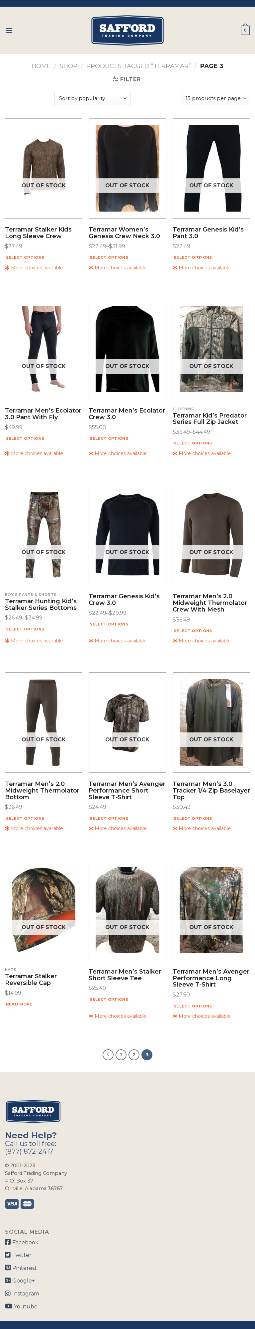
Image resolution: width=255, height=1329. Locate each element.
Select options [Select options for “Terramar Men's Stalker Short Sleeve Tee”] (109, 999)
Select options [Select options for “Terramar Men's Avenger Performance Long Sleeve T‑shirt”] (193, 1006)
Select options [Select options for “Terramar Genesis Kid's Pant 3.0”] (193, 257)
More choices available (34, 268)
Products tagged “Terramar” (138, 66)
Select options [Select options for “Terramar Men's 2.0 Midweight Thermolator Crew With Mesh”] (193, 630)
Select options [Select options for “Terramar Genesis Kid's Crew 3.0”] (109, 624)
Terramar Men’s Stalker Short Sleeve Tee (125, 975)
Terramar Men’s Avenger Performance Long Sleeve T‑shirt (211, 978)
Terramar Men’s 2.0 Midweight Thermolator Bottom (42, 791)
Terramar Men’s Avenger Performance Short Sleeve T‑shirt (127, 791)
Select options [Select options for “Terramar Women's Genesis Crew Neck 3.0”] (109, 257)
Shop (68, 66)
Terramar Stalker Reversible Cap (31, 980)
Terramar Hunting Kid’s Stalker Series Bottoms (41, 605)
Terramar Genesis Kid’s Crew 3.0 (124, 600)
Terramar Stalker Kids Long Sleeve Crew (38, 233)
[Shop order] (92, 98)
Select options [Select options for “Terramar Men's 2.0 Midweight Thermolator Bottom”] (25, 818)
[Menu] (9, 30)
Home (41, 66)
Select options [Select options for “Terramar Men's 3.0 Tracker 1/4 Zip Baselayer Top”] (193, 818)
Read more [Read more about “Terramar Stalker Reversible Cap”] (19, 1004)
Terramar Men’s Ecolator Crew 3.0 (127, 414)
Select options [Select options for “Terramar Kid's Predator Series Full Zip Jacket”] (193, 443)
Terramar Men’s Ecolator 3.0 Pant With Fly (43, 414)
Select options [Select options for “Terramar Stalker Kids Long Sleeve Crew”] (25, 257)
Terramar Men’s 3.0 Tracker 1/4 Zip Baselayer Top (211, 791)
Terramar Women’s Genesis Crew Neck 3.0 (124, 233)
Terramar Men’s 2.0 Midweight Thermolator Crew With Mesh (210, 603)
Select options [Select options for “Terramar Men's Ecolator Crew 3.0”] (109, 438)
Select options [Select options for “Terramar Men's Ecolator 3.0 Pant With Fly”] (25, 438)
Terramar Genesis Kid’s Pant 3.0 (208, 233)
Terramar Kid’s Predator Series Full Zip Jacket (210, 419)
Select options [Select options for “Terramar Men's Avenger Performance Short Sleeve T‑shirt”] (109, 818)
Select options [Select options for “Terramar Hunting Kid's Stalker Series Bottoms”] (25, 629)
